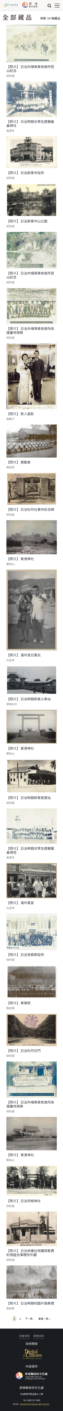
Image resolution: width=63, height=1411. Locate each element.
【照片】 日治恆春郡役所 (25, 955)
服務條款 (38, 1336)
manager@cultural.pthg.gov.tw (34, 1404)
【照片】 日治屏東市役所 (25, 173)
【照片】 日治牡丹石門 (23, 1051)
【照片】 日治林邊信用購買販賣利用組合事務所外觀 (30, 1253)
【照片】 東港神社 (20, 559)
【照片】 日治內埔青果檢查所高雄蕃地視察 (30, 330)
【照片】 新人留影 (20, 414)
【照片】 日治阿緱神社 (23, 1201)
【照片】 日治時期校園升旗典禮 (30, 1303)
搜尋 (49, 5)
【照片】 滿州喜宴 (20, 903)
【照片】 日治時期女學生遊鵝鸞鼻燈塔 (30, 850)
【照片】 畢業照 (18, 1003)
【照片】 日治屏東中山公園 (26, 221)
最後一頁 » (44, 1318)
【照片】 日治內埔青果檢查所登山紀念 (30, 69)
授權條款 (24, 1336)
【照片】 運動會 (18, 462)
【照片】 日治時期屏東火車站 (28, 699)
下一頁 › (29, 1318)
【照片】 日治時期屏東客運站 (28, 798)
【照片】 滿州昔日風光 (23, 655)
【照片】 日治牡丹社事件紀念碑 (30, 509)
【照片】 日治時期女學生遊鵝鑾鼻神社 (30, 124)
